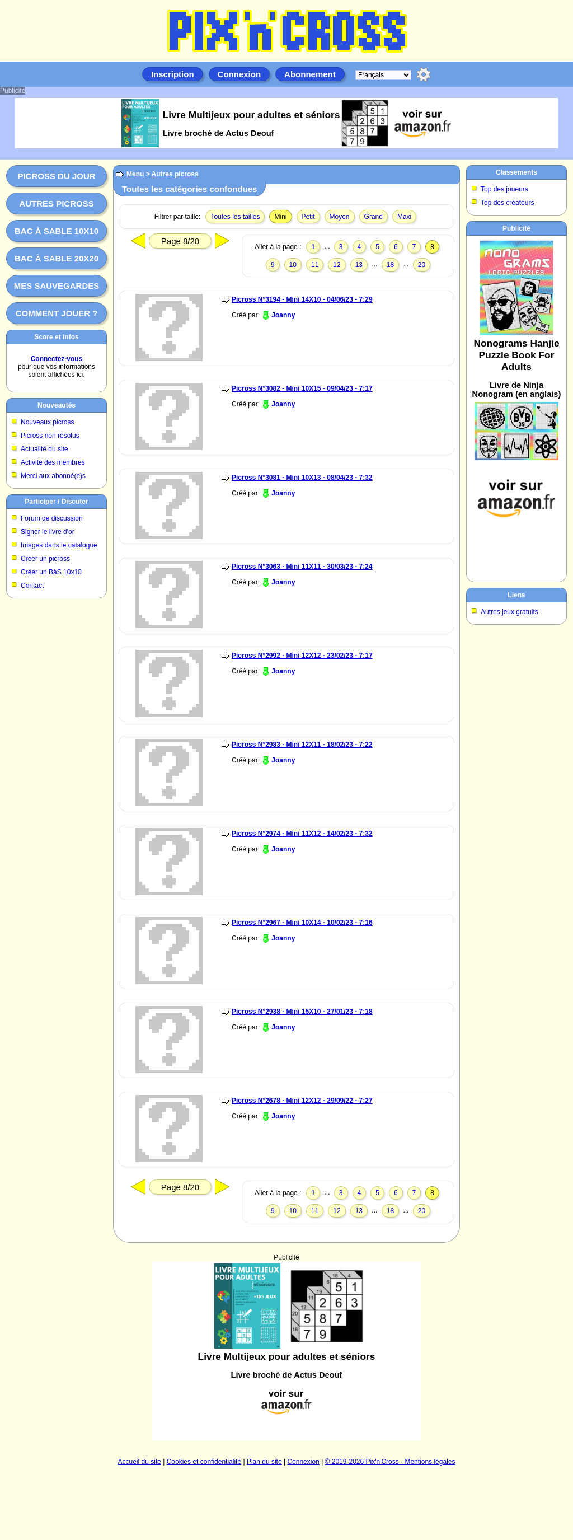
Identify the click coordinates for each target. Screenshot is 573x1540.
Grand (373, 217)
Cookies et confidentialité (204, 1462)
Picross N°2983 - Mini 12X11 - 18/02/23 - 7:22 (302, 744)
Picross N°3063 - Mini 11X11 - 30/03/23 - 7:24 (302, 566)
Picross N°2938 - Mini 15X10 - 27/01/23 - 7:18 (302, 1011)
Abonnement (310, 74)
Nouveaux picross (47, 422)
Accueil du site (139, 1462)
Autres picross (56, 203)
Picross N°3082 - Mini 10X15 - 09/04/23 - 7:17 (302, 388)
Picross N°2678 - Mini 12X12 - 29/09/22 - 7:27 (302, 1100)
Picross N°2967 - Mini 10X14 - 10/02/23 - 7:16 (302, 922)
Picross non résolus (50, 435)
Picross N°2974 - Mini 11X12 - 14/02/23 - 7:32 (302, 833)
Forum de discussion (52, 518)
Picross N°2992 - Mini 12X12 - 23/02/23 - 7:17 (302, 655)
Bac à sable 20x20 (56, 258)
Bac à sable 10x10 (56, 231)
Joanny (283, 315)
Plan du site (264, 1462)
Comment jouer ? (57, 313)
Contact (32, 585)
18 (390, 265)
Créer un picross (45, 559)
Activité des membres (53, 462)
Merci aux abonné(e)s (53, 476)
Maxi (404, 217)
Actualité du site (44, 449)
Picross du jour (56, 176)
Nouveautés (56, 405)
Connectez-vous (57, 359)
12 (336, 265)
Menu (135, 174)
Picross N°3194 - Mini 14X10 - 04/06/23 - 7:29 (302, 299)
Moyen (340, 217)
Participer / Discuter (56, 501)
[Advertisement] (516, 406)
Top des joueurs (504, 189)
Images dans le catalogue (59, 545)
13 (359, 265)
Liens (516, 595)
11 (314, 265)
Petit (308, 217)
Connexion (239, 74)
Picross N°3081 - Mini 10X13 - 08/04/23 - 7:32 (302, 477)
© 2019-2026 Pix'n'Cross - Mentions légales (390, 1462)
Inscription (172, 74)
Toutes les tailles (235, 217)
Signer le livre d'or (47, 532)
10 (293, 265)
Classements (516, 172)
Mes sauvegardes (57, 286)
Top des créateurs (507, 203)
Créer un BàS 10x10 (51, 572)
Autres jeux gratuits (509, 612)
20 (421, 265)
